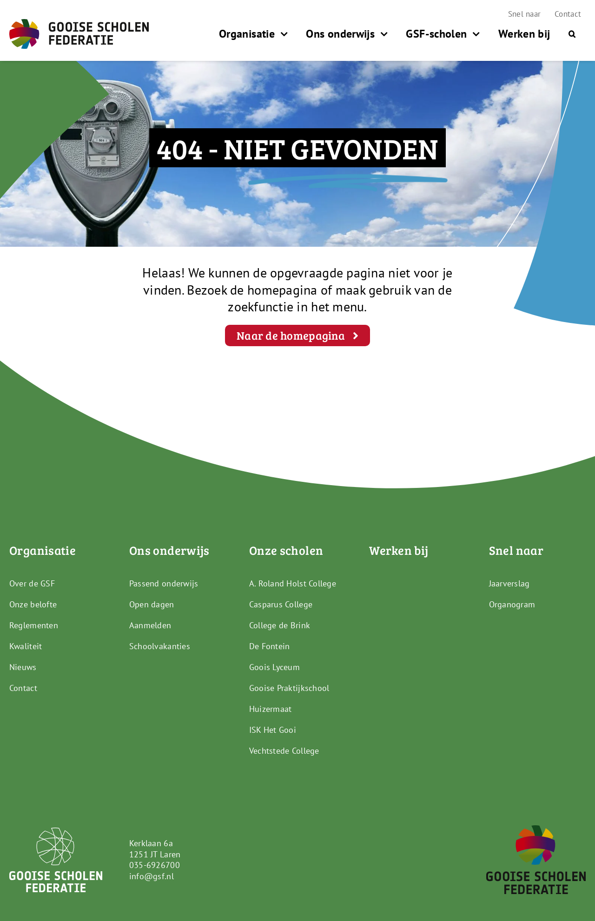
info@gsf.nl (151, 876)
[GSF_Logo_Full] (79, 23)
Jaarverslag (509, 583)
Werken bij (399, 550)
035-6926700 (154, 865)
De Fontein (269, 646)
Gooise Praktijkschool (289, 688)
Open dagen (151, 604)
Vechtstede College (284, 750)
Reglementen (33, 625)
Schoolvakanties (159, 646)
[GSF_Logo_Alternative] (536, 829)
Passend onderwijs (163, 583)
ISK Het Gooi (272, 729)
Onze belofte (33, 604)
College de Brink (279, 625)
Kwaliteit (25, 646)
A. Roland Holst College (292, 583)
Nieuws (23, 667)
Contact (23, 688)
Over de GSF (32, 583)
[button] (572, 34)
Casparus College (280, 604)
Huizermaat (270, 709)
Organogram (512, 604)
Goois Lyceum (274, 667)
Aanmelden (150, 625)
